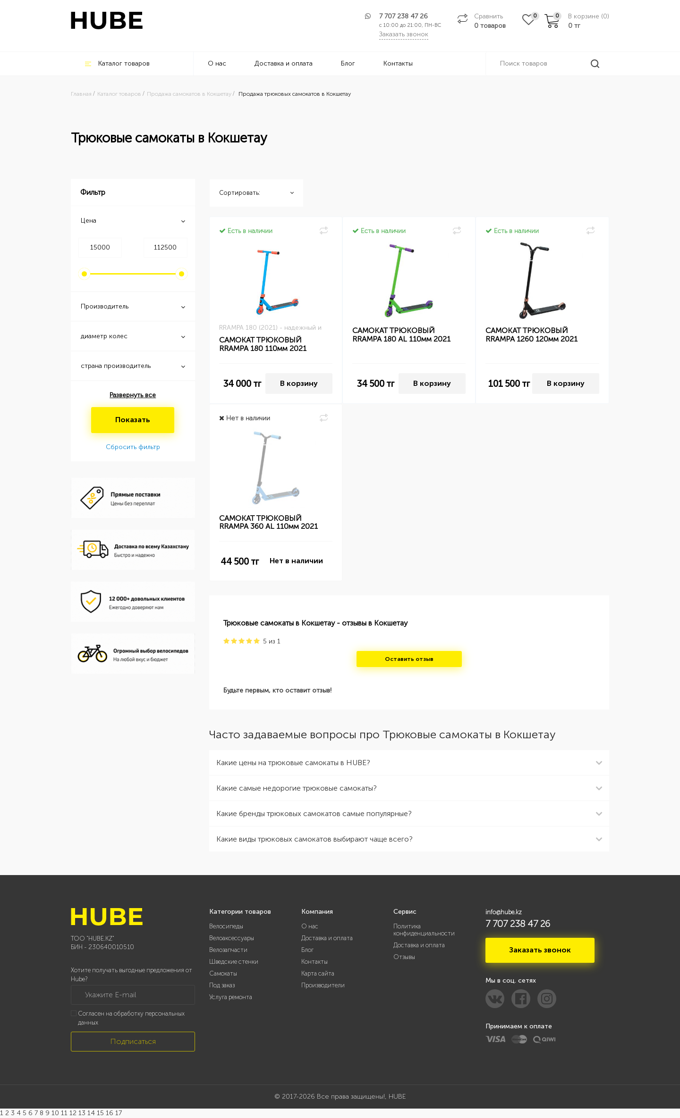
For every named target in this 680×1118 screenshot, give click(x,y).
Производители (323, 985)
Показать (132, 419)
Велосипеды (226, 926)
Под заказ (222, 985)
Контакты (398, 63)
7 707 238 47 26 (403, 16)
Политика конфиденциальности (424, 930)
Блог (348, 63)
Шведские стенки (233, 961)
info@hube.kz (503, 912)
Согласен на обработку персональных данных (131, 1018)
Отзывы (404, 956)
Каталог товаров (117, 63)
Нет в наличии (296, 560)
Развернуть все (133, 395)
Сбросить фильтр (133, 447)
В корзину (299, 383)
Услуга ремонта (230, 997)
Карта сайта (317, 973)
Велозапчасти (228, 949)
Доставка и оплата (284, 63)
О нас (217, 63)
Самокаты (223, 973)
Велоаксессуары (231, 938)
